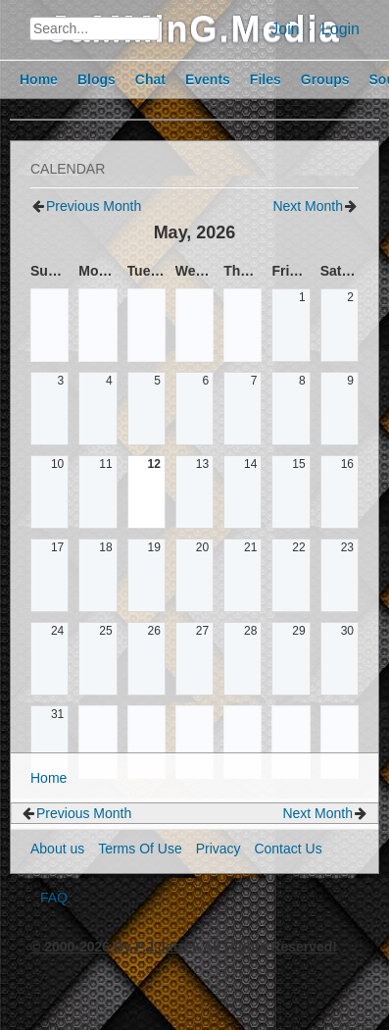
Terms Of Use (140, 848)
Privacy (218, 848)
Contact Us (287, 848)
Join (284, 29)
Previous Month (93, 206)
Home (48, 778)
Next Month (307, 206)
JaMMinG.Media (194, 29)
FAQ (54, 897)
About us (57, 848)
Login (340, 29)
